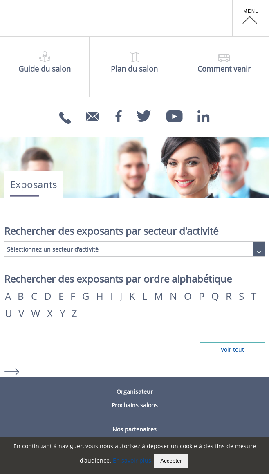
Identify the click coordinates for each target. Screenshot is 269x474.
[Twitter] (144, 113)
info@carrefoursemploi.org (94, 122)
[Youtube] (174, 113)
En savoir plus (132, 460)
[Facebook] (118, 113)
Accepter (171, 461)
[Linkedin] (203, 113)
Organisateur (135, 391)
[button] (250, 18)
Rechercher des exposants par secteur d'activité (111, 231)
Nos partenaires (134, 429)
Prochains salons (135, 405)
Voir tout (232, 349)
